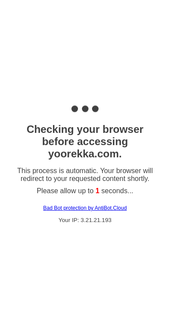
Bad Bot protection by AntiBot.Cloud (85, 208)
